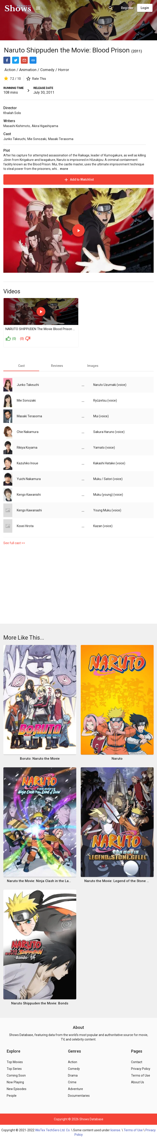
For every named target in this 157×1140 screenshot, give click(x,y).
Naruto (117, 759)
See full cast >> (14, 543)
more (64, 169)
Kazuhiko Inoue (27, 463)
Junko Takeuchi (14, 139)
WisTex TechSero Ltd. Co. (52, 1130)
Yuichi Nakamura (29, 479)
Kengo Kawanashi (29, 510)
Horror (63, 69)
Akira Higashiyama (45, 126)
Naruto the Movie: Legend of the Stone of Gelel (117, 881)
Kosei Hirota (25, 526)
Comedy (47, 69)
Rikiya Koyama (27, 447)
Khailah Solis (12, 113)
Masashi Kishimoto (16, 126)
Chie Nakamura (27, 432)
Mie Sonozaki (36, 139)
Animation (27, 69)
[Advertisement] (78, 585)
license (115, 1130)
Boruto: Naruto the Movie (40, 759)
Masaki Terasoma (60, 139)
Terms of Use (133, 1130)
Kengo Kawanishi (29, 494)
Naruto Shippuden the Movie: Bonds (39, 1003)
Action (9, 69)
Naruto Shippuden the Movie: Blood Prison (67, 50)
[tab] (21, 365)
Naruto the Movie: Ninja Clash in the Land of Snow (39, 881)
